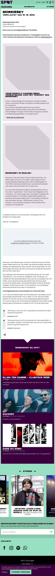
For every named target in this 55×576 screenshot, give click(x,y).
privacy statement (7, 569)
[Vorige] (20, 471)
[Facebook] (4, 548)
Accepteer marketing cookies (20, 243)
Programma (6, 7)
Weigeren (4, 572)
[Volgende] (35, 471)
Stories (50, 7)
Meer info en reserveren (15, 117)
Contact (38, 2)
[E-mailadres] (27, 532)
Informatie (29, 7)
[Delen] (4, 335)
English (43, 2)
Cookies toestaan (21, 572)
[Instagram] (11, 548)
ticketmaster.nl (46, 37)
